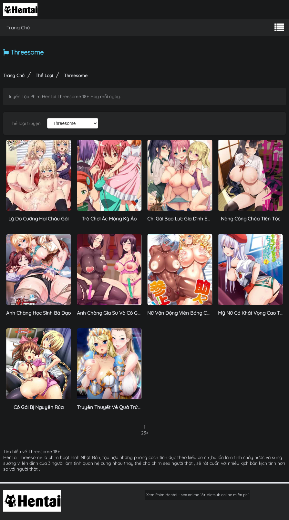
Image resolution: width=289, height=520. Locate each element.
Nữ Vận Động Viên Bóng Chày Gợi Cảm (191, 313)
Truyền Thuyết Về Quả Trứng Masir (117, 407)
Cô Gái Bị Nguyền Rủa (39, 407)
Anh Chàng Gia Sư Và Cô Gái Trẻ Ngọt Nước (126, 313)
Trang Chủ (18, 28)
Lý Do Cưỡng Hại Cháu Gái (38, 219)
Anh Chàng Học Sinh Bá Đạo (38, 313)
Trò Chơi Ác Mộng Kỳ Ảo (109, 219)
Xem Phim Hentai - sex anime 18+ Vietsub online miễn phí (197, 494)
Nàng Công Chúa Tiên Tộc (250, 219)
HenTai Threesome (22, 457)
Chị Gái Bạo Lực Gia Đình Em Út (182, 219)
